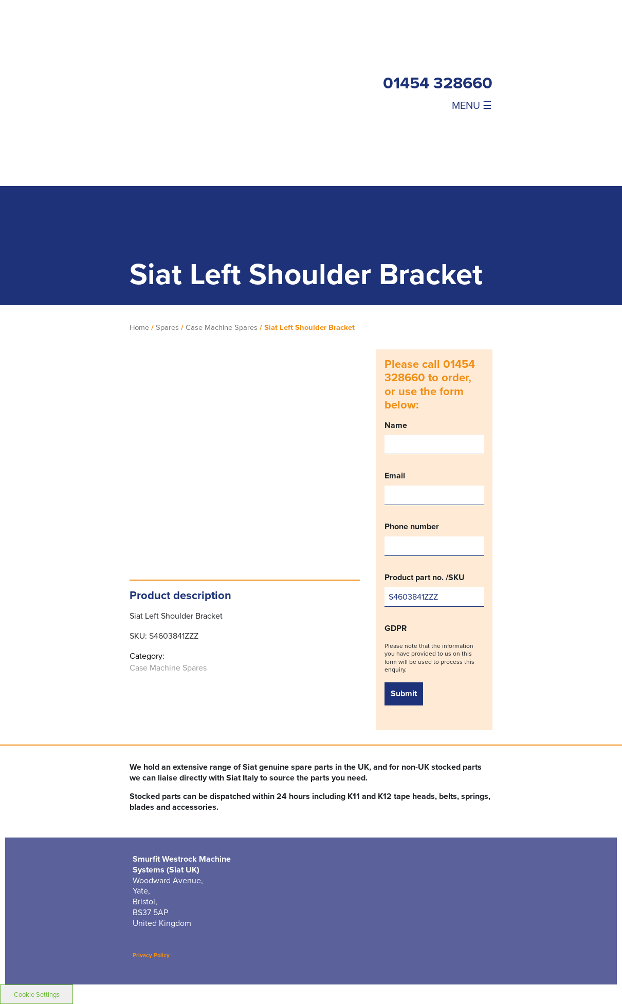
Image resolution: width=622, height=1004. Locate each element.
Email (434, 488)
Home (139, 327)
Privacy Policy (151, 955)
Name (434, 437)
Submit (404, 693)
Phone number (434, 539)
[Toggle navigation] (459, 105)
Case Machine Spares (222, 327)
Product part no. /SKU (434, 589)
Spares (167, 327)
